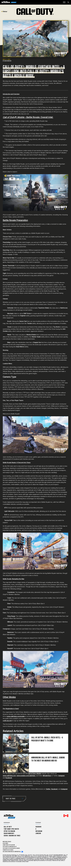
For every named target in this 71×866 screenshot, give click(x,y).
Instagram (61, 776)
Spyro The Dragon (9, 831)
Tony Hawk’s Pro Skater (11, 829)
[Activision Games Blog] (9, 2)
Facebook (8, 778)
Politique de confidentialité (10, 846)
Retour (4, 11)
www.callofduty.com (9, 776)
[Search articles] (68, 2)
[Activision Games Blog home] (9, 816)
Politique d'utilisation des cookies (11, 848)
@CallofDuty (47, 776)
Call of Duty (8, 827)
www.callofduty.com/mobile (16, 716)
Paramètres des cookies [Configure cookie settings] (8, 850)
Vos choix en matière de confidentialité (12, 851)
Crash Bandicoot (9, 833)
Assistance (5, 843)
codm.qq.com (7, 720)
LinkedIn (38, 833)
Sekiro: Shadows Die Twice (12, 836)
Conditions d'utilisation (9, 845)
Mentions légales (7, 841)
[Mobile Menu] (64, 2)
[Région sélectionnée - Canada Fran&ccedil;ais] (66, 815)
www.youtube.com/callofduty (26, 776)
